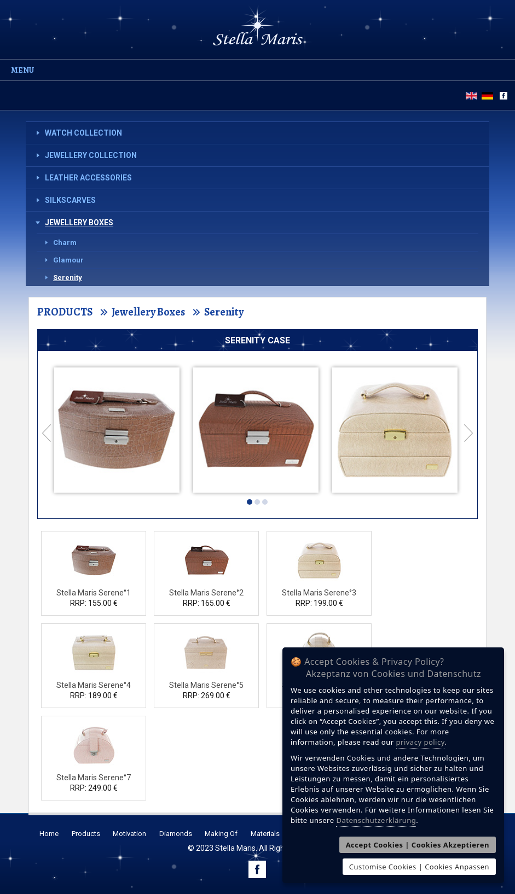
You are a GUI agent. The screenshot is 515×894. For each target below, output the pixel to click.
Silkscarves (70, 200)
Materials (265, 833)
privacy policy (420, 742)
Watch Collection (83, 132)
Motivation (129, 833)
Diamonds (175, 833)
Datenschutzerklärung (376, 820)
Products (86, 833)
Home (49, 833)
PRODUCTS (64, 312)
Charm (65, 242)
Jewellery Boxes (79, 222)
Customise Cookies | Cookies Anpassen (419, 867)
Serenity (67, 277)
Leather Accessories (88, 177)
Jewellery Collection (91, 155)
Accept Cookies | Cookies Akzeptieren (417, 845)
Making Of (221, 833)
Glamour (68, 260)
